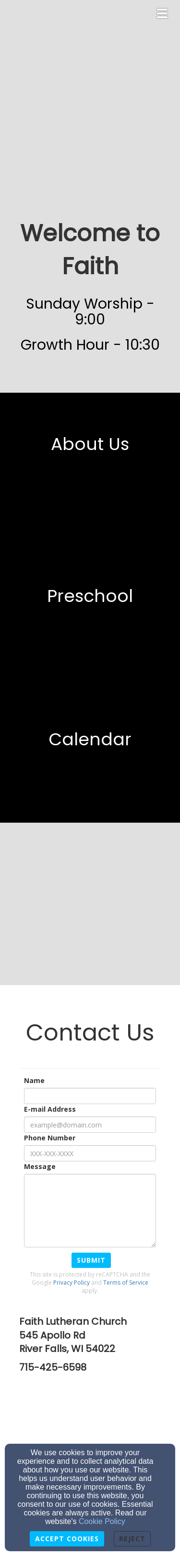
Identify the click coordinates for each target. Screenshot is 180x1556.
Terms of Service (125, 1282)
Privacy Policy (71, 1282)
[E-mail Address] (90, 1124)
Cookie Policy (102, 1521)
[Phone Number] (90, 1153)
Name (34, 1080)
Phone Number (49, 1137)
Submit (91, 1260)
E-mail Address (50, 1109)
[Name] (90, 1096)
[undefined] (90, 464)
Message (40, 1166)
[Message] (90, 1210)
